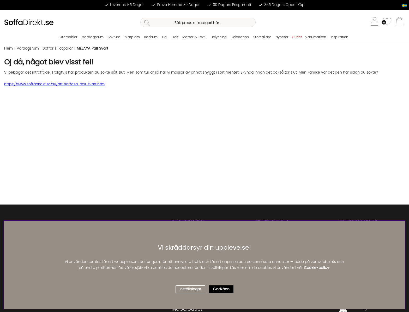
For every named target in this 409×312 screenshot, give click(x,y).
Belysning (219, 37)
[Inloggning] (374, 22)
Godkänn (221, 289)
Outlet (297, 37)
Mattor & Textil (194, 37)
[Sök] (198, 22)
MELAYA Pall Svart (92, 48)
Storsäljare (262, 37)
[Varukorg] (399, 22)
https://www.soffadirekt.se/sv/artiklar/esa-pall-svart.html (54, 84)
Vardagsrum (93, 37)
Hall (165, 37)
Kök (175, 37)
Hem (8, 48)
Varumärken (315, 37)
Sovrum (114, 37)
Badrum (151, 37)
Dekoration (240, 37)
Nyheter (281, 37)
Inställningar (190, 289)
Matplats (132, 37)
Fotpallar (65, 48)
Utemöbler (68, 37)
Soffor (48, 48)
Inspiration (339, 37)
